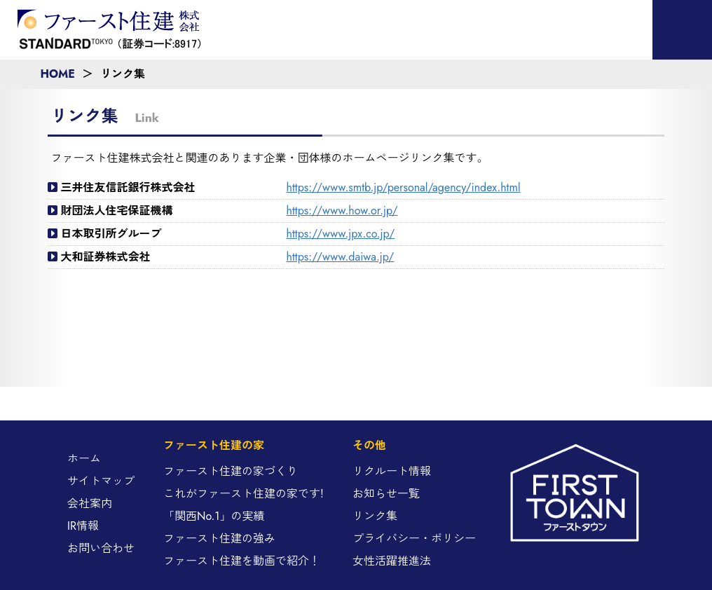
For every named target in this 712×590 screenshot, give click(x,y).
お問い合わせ (101, 548)
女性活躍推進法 (391, 561)
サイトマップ (101, 481)
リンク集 (374, 516)
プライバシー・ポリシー (414, 538)
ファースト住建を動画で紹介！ (241, 561)
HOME (57, 74)
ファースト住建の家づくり (230, 471)
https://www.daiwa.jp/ (341, 257)
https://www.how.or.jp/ (342, 211)
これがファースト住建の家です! (243, 494)
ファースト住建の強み (219, 538)
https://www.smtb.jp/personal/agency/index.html (404, 187)
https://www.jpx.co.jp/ (341, 234)
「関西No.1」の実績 (213, 516)
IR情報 (83, 526)
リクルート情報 (391, 471)
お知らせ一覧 (386, 494)
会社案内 (89, 503)
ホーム (84, 459)
